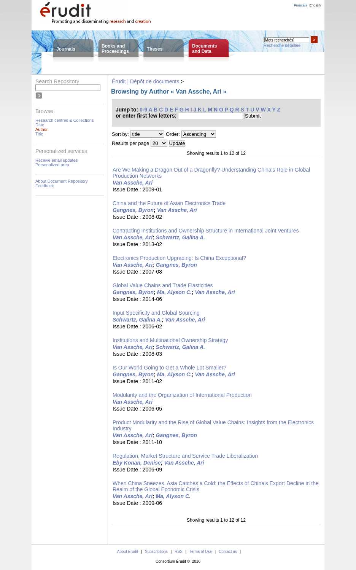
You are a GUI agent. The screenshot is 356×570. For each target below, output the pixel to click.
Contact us (228, 551)
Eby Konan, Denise (137, 463)
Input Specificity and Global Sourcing (156, 313)
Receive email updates (56, 160)
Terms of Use (200, 551)
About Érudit (127, 551)
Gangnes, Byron (133, 210)
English (315, 5)
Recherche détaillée (282, 45)
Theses (154, 49)
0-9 (143, 110)
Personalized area (52, 164)
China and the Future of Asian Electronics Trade (169, 203)
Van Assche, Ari (133, 183)
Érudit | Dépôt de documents (145, 81)
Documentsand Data (204, 48)
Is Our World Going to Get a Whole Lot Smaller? (169, 368)
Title (39, 134)
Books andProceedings (115, 48)
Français (300, 5)
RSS (179, 551)
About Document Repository (61, 181)
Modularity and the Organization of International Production (182, 395)
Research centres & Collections (64, 120)
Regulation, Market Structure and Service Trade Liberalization (185, 456)
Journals (65, 49)
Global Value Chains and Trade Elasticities (163, 285)
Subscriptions (156, 551)
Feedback (44, 185)
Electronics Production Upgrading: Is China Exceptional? (179, 258)
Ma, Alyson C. (174, 292)
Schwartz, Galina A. (180, 237)
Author (41, 129)
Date (39, 125)
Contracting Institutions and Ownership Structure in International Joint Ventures (206, 231)
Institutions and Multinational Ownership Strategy (170, 340)
